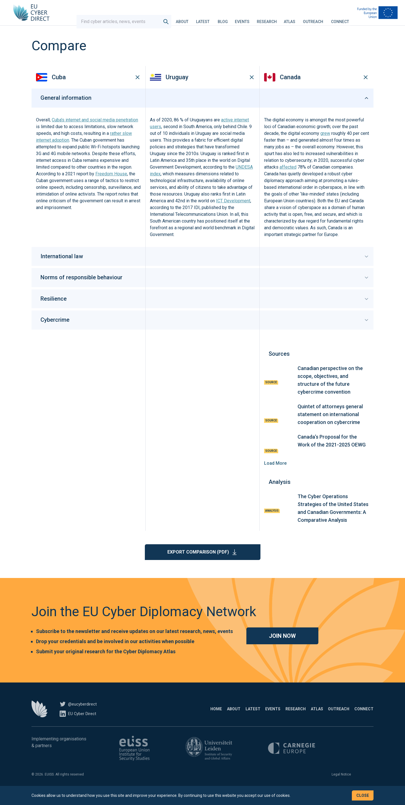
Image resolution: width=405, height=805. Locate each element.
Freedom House (111, 184)
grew (325, 143)
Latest (208, 18)
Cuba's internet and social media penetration (95, 130)
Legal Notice (341, 785)
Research (272, 18)
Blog (228, 18)
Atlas (295, 18)
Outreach (318, 18)
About (187, 18)
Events (247, 18)
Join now (282, 646)
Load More (275, 473)
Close (362, 795)
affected (288, 177)
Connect (345, 18)
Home (156, 719)
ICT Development (233, 211)
